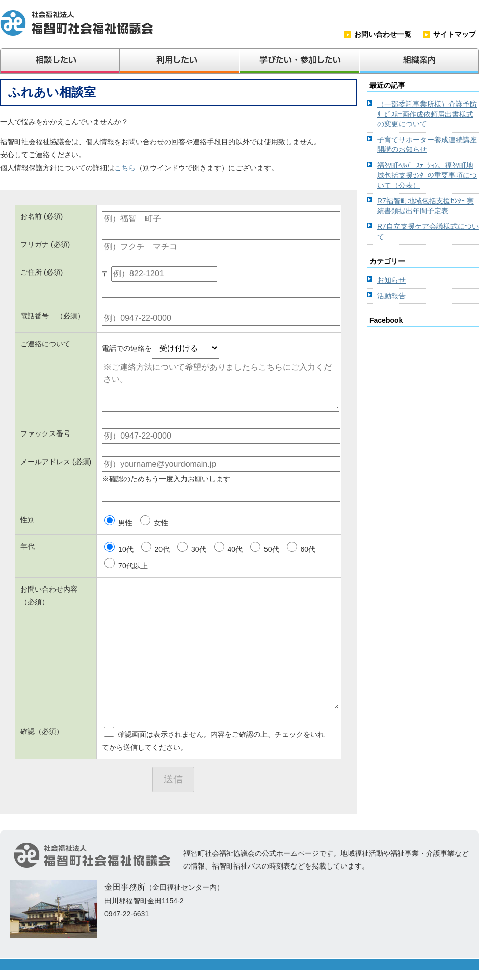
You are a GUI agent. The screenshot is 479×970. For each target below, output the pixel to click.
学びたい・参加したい (299, 61)
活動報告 (391, 296)
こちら (125, 168)
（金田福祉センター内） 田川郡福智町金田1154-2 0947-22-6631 (117, 909)
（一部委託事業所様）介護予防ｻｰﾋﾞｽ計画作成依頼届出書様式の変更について (427, 114)
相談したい (60, 61)
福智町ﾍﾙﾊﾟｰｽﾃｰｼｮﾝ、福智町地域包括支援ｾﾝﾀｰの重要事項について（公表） (427, 175)
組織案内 (419, 61)
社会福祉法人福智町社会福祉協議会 (76, 23)
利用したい (180, 61)
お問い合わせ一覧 (382, 34)
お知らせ (391, 280)
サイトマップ (454, 34)
